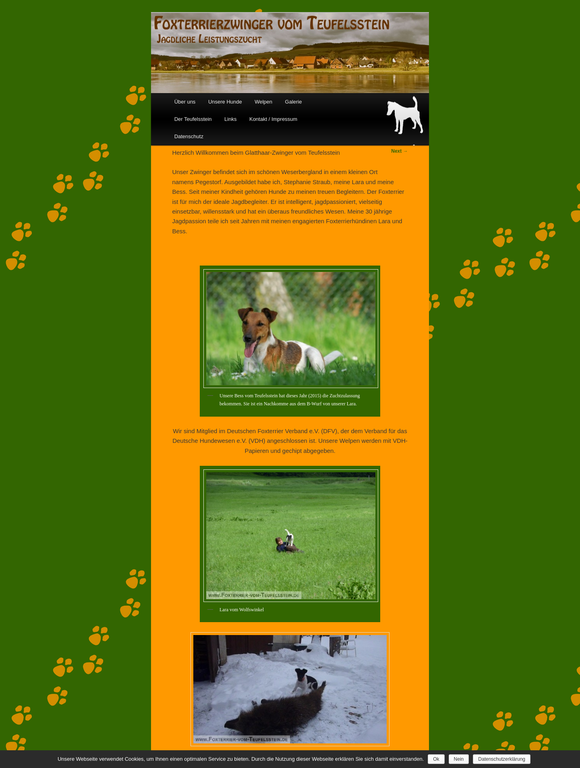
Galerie (293, 102)
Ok (436, 759)
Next (399, 151)
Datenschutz (188, 136)
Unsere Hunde (225, 102)
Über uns (185, 102)
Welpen (263, 102)
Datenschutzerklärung (501, 759)
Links (230, 119)
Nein (459, 759)
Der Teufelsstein (193, 119)
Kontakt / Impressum (273, 119)
